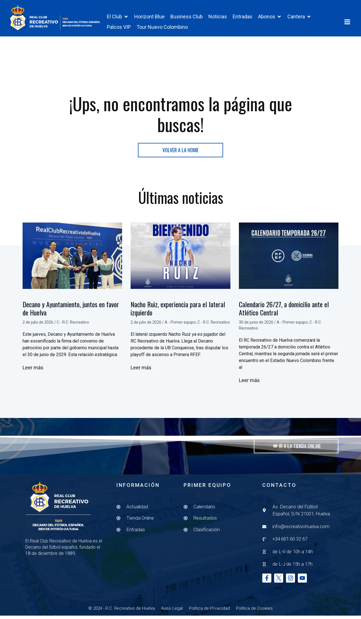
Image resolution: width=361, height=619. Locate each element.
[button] (117, 16)
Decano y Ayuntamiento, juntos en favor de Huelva (71, 312)
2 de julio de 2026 (38, 325)
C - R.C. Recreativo (73, 325)
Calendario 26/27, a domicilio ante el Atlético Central (284, 312)
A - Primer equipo (180, 325)
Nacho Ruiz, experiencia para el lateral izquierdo (178, 312)
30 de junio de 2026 (256, 325)
